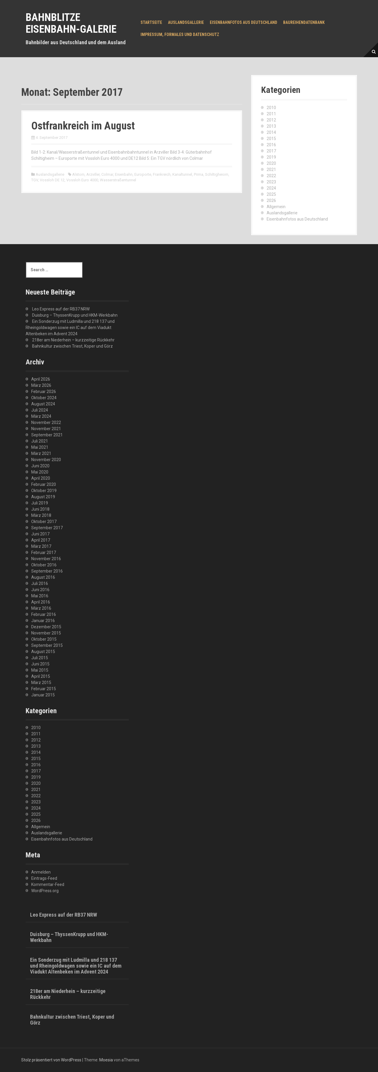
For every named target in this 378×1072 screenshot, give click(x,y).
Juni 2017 (40, 534)
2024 (271, 188)
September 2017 (47, 527)
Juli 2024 (39, 410)
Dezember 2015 (46, 626)
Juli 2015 (39, 657)
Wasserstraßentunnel (118, 180)
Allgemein (276, 206)
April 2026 (40, 379)
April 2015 (40, 676)
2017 (271, 151)
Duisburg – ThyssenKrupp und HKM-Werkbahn (75, 315)
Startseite (151, 22)
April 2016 (40, 602)
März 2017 (41, 546)
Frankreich (162, 174)
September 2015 (47, 645)
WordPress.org (45, 890)
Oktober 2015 (44, 639)
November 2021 (46, 428)
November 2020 (46, 459)
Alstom (78, 174)
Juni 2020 (40, 465)
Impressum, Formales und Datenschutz (180, 34)
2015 (271, 138)
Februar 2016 (43, 614)
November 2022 (46, 422)
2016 (271, 144)
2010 (271, 107)
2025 (271, 194)
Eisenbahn (124, 174)
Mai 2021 (39, 447)
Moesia (106, 1060)
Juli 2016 (39, 583)
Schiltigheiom (216, 174)
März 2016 (41, 608)
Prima (198, 174)
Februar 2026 (43, 391)
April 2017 (40, 540)
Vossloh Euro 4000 (82, 180)
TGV (34, 180)
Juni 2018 (40, 509)
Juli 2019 (39, 503)
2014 (271, 132)
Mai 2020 (39, 472)
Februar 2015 (43, 688)
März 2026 (41, 385)
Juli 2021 (39, 441)
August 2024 (43, 404)
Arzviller (93, 174)
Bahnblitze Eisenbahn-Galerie (71, 23)
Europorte (142, 174)
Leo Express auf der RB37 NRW (61, 309)
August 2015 (43, 651)
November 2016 (46, 558)
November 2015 (46, 633)
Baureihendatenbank (304, 22)
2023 (271, 182)
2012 (271, 120)
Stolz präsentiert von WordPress (51, 1060)
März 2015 (41, 682)
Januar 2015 (43, 695)
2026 (271, 200)
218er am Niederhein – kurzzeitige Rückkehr (73, 340)
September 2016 (47, 571)
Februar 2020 (43, 484)
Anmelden (41, 872)
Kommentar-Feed (47, 884)
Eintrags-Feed (44, 878)
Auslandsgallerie (186, 22)
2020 (271, 163)
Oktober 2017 (44, 521)
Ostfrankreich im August (83, 126)
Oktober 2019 (44, 490)
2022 (271, 175)
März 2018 (41, 515)
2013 (271, 126)
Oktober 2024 (44, 397)
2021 (271, 169)
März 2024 (41, 416)
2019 (271, 157)
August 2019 (43, 496)
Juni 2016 (40, 589)
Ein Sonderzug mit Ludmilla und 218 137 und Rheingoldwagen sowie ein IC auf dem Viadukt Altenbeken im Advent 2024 (70, 327)
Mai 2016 (39, 595)
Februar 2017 (43, 552)
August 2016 (43, 577)
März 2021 (41, 453)
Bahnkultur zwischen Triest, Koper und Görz (72, 346)
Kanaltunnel (182, 174)
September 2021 (47, 435)
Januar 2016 (43, 620)
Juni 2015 (40, 664)
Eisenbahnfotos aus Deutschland (243, 22)
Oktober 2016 (44, 565)
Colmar (107, 174)
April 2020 (40, 478)
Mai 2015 (39, 670)
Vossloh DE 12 (52, 180)
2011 (271, 113)
